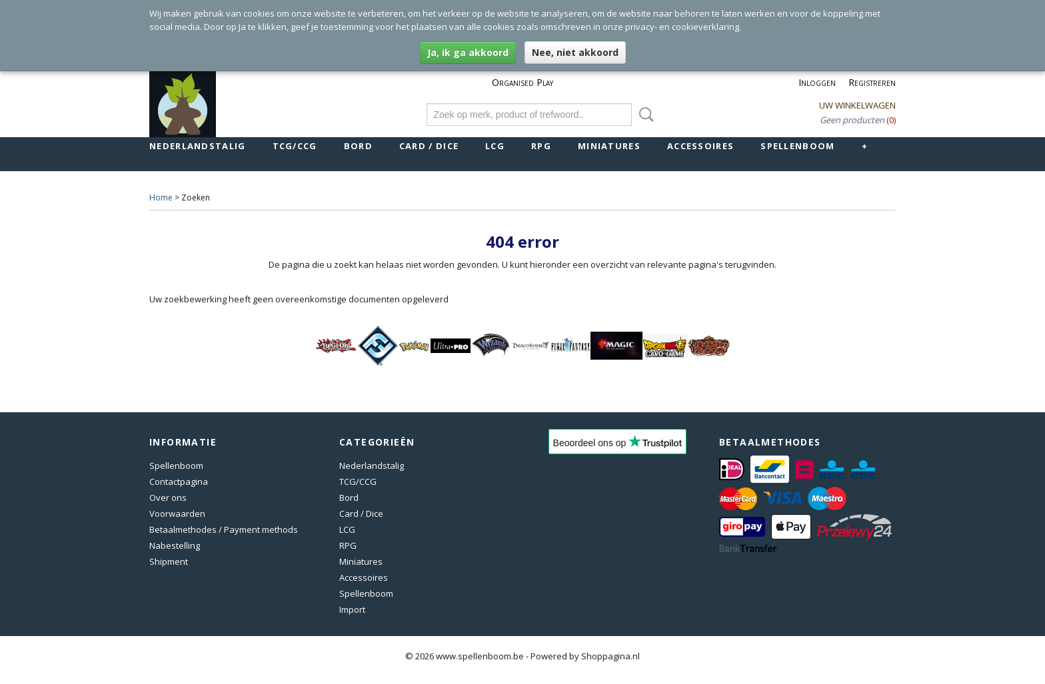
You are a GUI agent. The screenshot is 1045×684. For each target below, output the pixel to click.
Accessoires (700, 146)
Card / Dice (429, 146)
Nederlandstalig (197, 146)
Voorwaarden (177, 513)
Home (161, 197)
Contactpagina (178, 482)
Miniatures (609, 146)
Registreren (872, 82)
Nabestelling (174, 545)
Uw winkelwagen (857, 105)
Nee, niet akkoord (575, 52)
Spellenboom (797, 146)
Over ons (168, 498)
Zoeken (644, 115)
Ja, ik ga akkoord (468, 52)
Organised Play (522, 82)
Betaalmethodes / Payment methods (223, 529)
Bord (358, 146)
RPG (541, 146)
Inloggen (817, 82)
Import (352, 609)
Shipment (168, 561)
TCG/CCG (295, 146)
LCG (495, 146)
